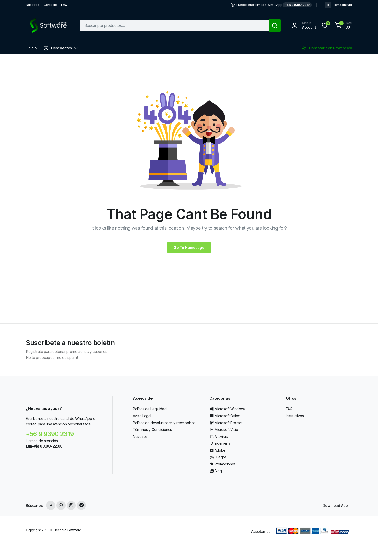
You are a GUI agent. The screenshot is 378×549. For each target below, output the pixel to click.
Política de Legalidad (149, 409)
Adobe (217, 450)
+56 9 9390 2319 (297, 5)
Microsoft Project (225, 422)
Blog (215, 471)
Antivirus (218, 436)
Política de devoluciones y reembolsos (164, 422)
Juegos (218, 457)
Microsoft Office (224, 416)
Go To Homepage (189, 247)
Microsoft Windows (227, 409)
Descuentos (58, 48)
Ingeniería (219, 443)
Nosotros (32, 5)
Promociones (222, 464)
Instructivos (295, 416)
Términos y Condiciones (152, 429)
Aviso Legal (142, 416)
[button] (342, 25)
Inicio (32, 48)
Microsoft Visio (223, 429)
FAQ (64, 5)
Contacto (50, 5)
